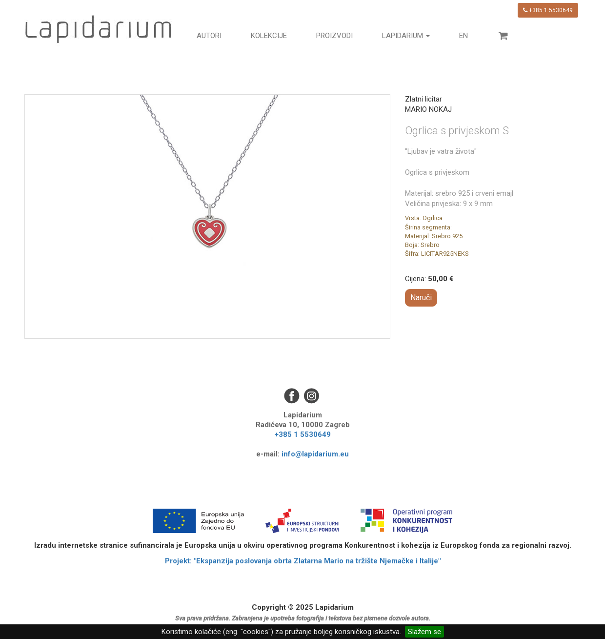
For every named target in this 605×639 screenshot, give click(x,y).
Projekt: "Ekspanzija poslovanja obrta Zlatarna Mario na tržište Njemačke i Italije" (303, 561)
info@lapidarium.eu (315, 454)
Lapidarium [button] (406, 35)
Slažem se (424, 631)
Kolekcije (269, 35)
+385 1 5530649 (548, 10)
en (463, 35)
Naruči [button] (421, 297)
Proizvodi (334, 35)
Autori (209, 35)
